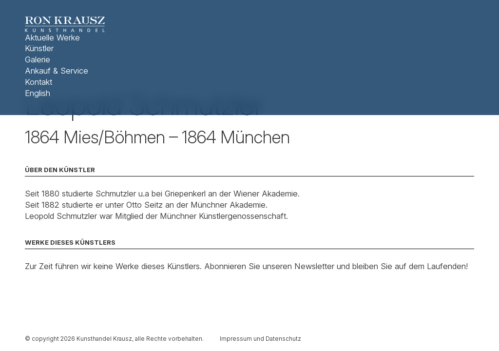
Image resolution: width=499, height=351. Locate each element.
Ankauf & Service (56, 71)
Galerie (37, 59)
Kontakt (38, 82)
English (37, 93)
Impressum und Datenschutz (260, 338)
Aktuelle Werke (52, 37)
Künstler (39, 48)
